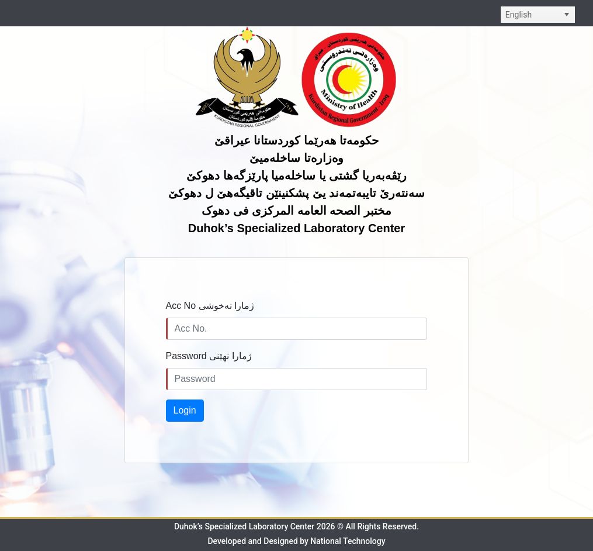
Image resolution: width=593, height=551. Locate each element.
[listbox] (537, 14)
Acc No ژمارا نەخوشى (210, 306)
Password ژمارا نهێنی (209, 356)
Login (185, 410)
